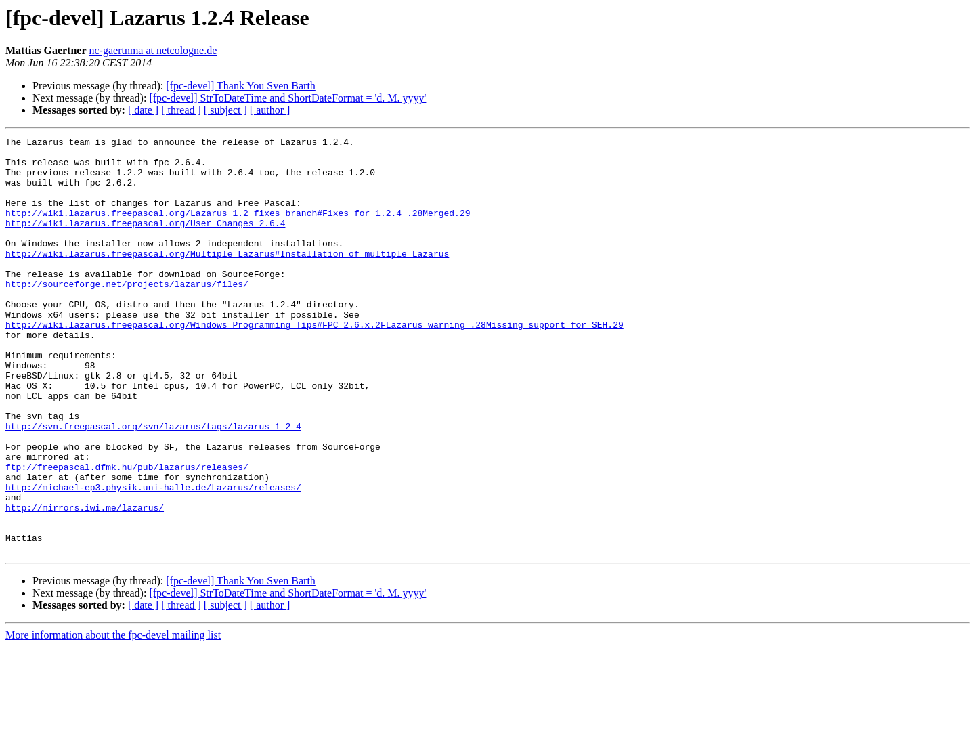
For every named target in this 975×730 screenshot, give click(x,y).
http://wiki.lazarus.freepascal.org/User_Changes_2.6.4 (145, 241)
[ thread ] (181, 110)
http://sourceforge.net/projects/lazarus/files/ (126, 314)
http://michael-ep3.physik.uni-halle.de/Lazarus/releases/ (153, 558)
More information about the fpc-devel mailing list (113, 718)
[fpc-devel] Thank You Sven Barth (241, 85)
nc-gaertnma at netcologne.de (153, 50)
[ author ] (270, 110)
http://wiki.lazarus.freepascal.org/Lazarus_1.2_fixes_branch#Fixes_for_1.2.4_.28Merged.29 (237, 229)
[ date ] (143, 110)
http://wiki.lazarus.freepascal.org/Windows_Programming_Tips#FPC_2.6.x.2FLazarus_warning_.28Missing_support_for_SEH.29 (314, 363)
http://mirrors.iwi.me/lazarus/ (84, 582)
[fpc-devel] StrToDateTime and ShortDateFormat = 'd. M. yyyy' (287, 98)
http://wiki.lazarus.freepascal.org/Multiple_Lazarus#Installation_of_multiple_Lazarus (227, 278)
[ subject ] (225, 110)
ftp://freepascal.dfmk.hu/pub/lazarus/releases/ (126, 534)
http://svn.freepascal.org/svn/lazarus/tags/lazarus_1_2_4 (153, 485)
